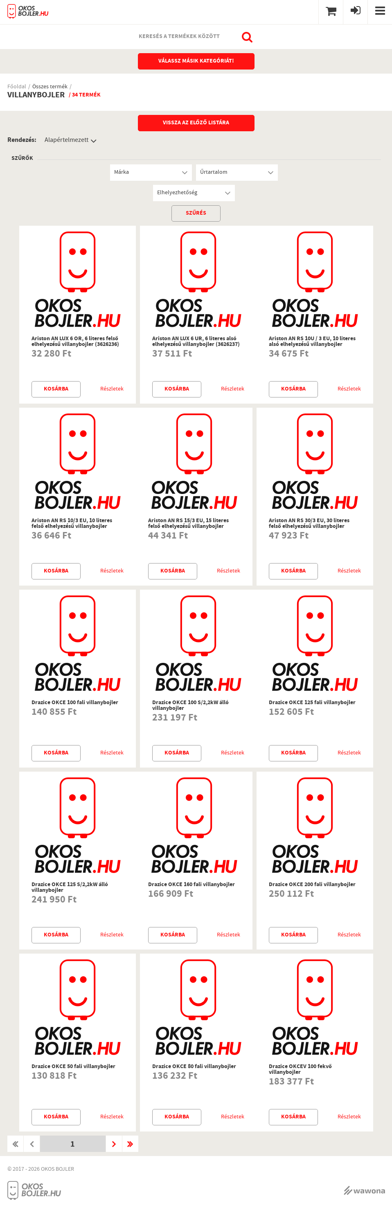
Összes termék (50, 87)
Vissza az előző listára (196, 123)
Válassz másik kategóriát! (196, 61)
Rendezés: (21, 140)
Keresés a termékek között (179, 36)
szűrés (196, 213)
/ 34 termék (85, 95)
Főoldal (16, 87)
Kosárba (56, 389)
